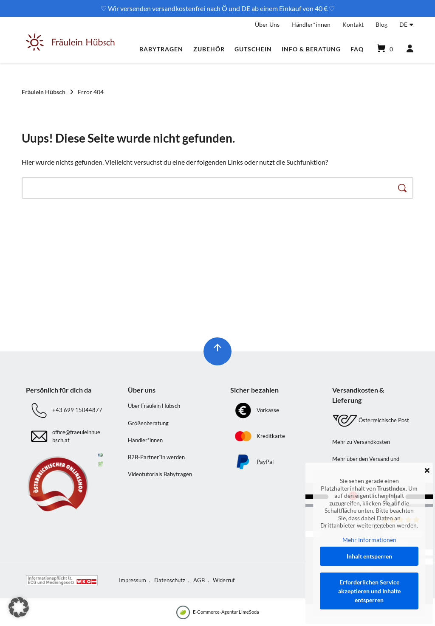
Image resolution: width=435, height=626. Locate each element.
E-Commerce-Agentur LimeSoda (217, 612)
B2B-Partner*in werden (156, 457)
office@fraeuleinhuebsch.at (76, 436)
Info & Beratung (311, 49)
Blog (381, 24)
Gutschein (253, 49)
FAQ (357, 49)
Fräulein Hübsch (43, 91)
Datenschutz (169, 580)
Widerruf (223, 580)
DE (403, 24)
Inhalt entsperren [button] (369, 556)
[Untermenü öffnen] (411, 23)
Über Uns (267, 24)
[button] (18, 607)
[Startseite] (70, 49)
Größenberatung (148, 423)
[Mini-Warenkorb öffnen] (384, 49)
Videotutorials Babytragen (160, 474)
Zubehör (209, 49)
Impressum (132, 580)
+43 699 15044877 (77, 410)
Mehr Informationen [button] (369, 539)
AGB (199, 580)
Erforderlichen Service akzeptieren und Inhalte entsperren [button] (369, 591)
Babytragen (161, 49)
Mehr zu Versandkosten (361, 441)
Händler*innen (310, 24)
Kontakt (353, 24)
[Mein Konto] (406, 49)
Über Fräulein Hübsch (154, 405)
